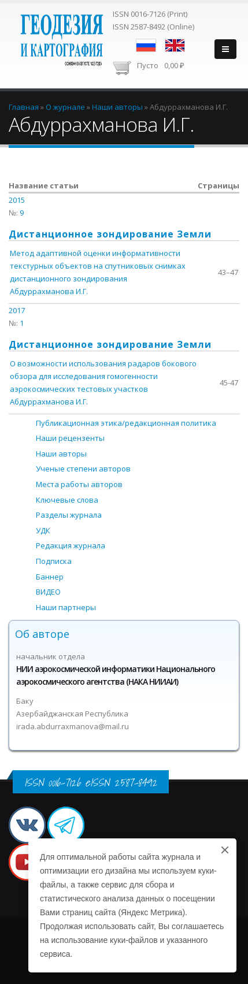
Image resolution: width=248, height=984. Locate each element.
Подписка (54, 561)
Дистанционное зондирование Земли (110, 234)
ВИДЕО (48, 591)
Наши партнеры (66, 607)
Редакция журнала (70, 545)
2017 (17, 310)
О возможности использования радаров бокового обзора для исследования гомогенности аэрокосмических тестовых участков (103, 376)
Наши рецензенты (70, 438)
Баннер (50, 576)
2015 (17, 200)
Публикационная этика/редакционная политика (126, 423)
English (175, 45)
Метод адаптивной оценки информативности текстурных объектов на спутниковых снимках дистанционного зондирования (98, 266)
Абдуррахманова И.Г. (49, 291)
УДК (43, 530)
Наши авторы (61, 453)
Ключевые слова (67, 500)
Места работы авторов (79, 484)
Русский (146, 45)
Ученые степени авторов (83, 468)
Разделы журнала (69, 515)
